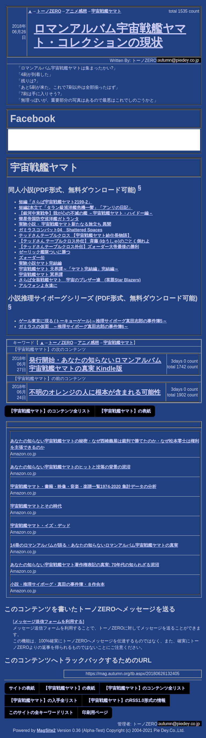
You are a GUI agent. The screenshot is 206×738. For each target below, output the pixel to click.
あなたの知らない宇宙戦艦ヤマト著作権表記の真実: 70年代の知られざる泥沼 (84, 564)
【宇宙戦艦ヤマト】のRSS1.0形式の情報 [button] (125, 700)
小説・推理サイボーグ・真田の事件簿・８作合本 (57, 584)
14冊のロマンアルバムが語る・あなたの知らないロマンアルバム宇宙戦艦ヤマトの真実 (94, 545)
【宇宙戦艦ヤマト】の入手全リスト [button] (43, 700)
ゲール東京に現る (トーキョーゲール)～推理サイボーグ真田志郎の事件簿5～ (93, 321)
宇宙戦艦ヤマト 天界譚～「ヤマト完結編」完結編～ (69, 269)
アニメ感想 (76, 11)
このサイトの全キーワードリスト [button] (41, 712)
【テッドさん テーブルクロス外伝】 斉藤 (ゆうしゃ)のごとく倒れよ (84, 241)
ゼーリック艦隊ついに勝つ (44, 252)
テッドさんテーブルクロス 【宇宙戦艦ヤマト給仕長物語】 (75, 235)
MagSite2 (46, 730)
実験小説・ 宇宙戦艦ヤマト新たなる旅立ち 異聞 (65, 224)
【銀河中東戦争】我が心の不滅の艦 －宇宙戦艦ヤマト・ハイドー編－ (86, 213)
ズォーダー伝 (32, 257)
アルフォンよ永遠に (38, 285)
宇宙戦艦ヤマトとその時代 (36, 506)
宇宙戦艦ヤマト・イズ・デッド (40, 525)
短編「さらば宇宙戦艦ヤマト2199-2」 (55, 202)
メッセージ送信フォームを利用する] (49, 621)
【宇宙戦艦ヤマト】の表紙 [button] (125, 411)
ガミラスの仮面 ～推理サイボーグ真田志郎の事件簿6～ (73, 326)
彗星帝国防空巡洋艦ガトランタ (49, 219)
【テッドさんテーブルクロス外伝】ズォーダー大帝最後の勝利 (79, 246)
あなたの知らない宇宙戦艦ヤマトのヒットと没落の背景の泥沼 (70, 467)
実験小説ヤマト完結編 (40, 263)
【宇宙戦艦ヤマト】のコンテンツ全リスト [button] (49, 411)
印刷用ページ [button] (95, 712)
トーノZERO (48, 11)
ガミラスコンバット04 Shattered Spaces (60, 230)
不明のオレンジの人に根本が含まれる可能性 (95, 392)
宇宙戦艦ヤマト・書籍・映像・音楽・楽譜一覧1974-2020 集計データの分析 (83, 486)
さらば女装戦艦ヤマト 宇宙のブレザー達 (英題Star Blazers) (80, 280)
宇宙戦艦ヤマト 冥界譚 (41, 274)
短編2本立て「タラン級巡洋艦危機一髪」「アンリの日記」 (76, 207)
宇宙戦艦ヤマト (106, 11)
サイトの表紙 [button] (22, 688)
